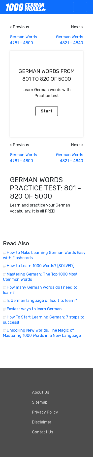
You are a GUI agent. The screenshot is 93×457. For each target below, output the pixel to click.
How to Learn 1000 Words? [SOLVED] (40, 265)
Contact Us (42, 432)
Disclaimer (41, 422)
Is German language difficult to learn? (42, 300)
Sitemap (39, 402)
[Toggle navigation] (80, 7)
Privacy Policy (45, 412)
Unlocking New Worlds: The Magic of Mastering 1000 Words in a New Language (42, 333)
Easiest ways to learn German (34, 309)
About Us (40, 392)
